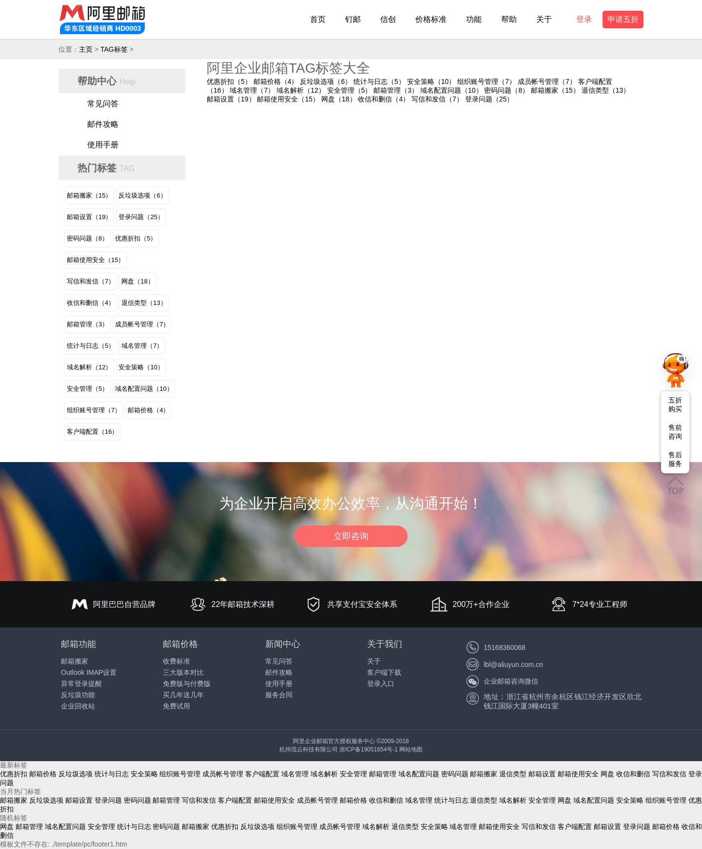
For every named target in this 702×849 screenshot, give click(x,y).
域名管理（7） (252, 90)
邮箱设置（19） (231, 99)
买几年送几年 (183, 695)
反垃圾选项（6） (325, 81)
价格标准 (431, 19)
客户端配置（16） (92, 431)
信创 (388, 19)
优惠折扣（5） (229, 81)
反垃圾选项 (75, 774)
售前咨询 (675, 432)
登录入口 (380, 683)
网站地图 (411, 749)
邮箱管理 (382, 774)
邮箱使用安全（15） (288, 99)
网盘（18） (338, 99)
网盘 (607, 774)
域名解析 (324, 774)
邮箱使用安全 (578, 774)
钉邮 (353, 19)
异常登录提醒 (81, 683)
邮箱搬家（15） (555, 90)
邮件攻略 (102, 124)
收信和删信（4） (384, 99)
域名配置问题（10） (451, 90)
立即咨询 (351, 536)
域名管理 (295, 774)
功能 (474, 19)
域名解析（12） (300, 90)
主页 (86, 49)
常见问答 (102, 104)
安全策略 (144, 774)
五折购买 (675, 404)
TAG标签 (114, 49)
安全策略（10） (431, 81)
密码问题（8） (506, 90)
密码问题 (454, 774)
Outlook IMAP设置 (89, 672)
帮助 (509, 19)
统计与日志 (112, 774)
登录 (584, 19)
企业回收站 (78, 706)
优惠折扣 (13, 774)
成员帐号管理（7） (547, 81)
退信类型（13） (606, 90)
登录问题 (108, 800)
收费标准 (176, 661)
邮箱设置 (542, 774)
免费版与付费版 (187, 683)
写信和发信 (669, 774)
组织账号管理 (179, 774)
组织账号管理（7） (486, 81)
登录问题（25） (489, 99)
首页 (318, 19)
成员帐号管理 (222, 774)
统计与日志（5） (379, 81)
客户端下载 (384, 672)
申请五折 (623, 19)
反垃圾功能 (78, 695)
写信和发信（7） (437, 99)
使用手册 (102, 145)
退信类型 (512, 774)
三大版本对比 (183, 672)
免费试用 (176, 706)
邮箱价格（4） (276, 81)
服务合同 (278, 695)
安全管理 (353, 774)
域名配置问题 (418, 774)
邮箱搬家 (74, 661)
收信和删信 (633, 774)
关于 (544, 19)
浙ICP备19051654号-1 (368, 749)
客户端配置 (262, 774)
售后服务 (675, 459)
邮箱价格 (43, 774)
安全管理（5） (349, 90)
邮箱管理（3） (395, 90)
